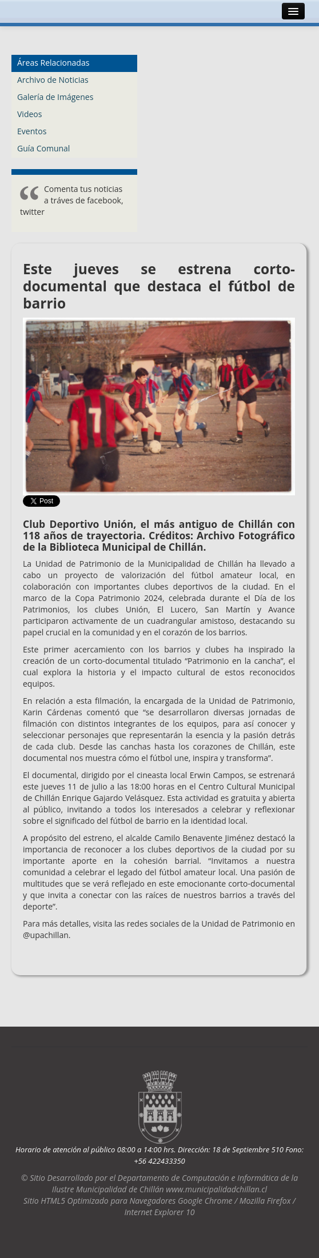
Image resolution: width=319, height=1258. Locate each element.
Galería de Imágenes (55, 96)
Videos (29, 114)
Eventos (31, 131)
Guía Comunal (43, 148)
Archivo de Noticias (53, 79)
